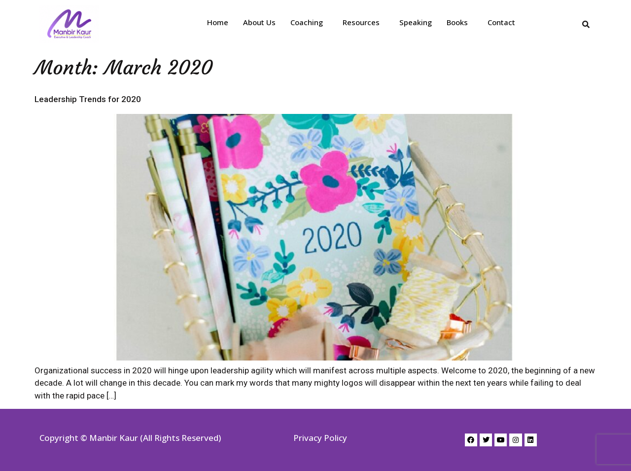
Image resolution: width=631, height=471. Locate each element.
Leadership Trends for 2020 (88, 99)
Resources (361, 22)
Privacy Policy (320, 437)
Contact (501, 22)
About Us (259, 22)
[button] (309, 22)
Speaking (415, 22)
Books (457, 22)
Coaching (306, 22)
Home (217, 22)
